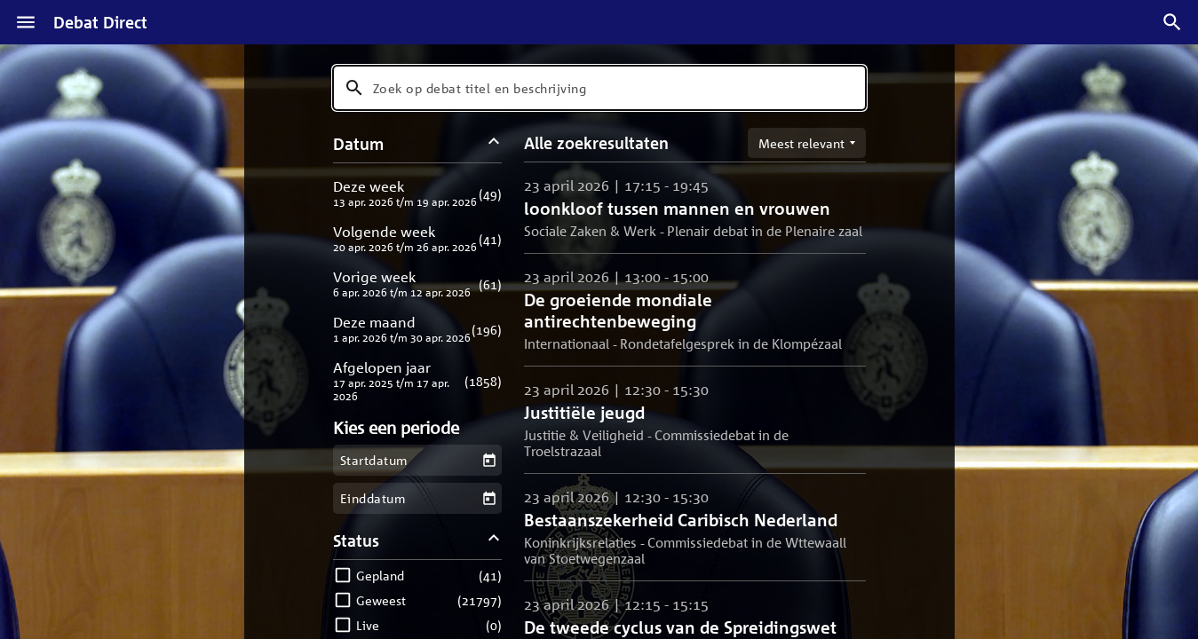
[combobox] (599, 88)
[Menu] (26, 22)
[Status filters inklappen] (493, 540)
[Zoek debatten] (1172, 22)
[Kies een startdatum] (489, 460)
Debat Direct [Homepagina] (100, 22)
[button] (418, 193)
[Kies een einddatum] (489, 498)
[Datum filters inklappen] (493, 143)
